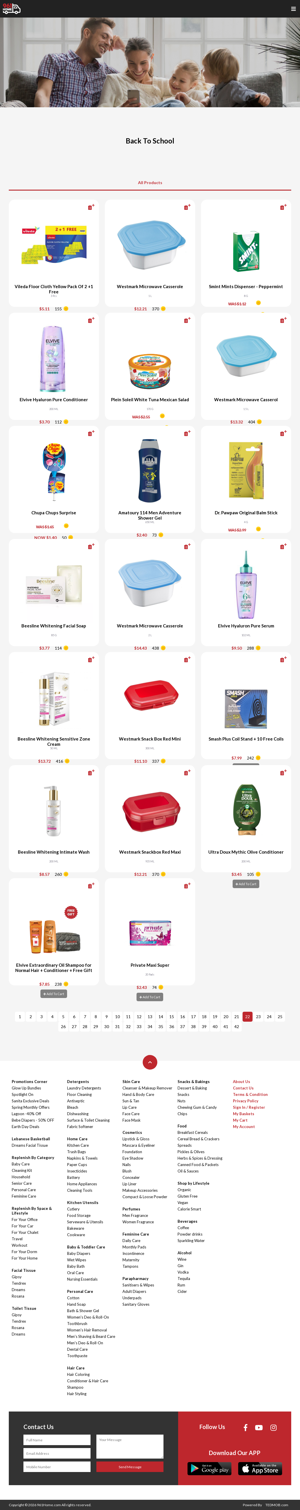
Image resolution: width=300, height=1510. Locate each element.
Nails (126, 1164)
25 (280, 1016)
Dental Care (77, 1349)
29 (95, 1026)
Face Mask (131, 1120)
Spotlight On (22, 1094)
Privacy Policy (245, 1101)
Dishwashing (77, 1113)
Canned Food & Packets (198, 1164)
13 (150, 1016)
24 (269, 1016)
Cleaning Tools (79, 1190)
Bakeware (75, 1228)
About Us (241, 1081)
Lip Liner (129, 1184)
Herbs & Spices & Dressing (200, 1158)
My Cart (240, 1120)
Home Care (77, 1139)
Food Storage (79, 1215)
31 (117, 1026)
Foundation (132, 1151)
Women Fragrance (138, 1222)
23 (258, 1016)
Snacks (183, 1094)
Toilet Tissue (24, 1308)
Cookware (76, 1234)
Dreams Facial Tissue (30, 1145)
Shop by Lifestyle (193, 1183)
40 (215, 1026)
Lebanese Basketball (31, 1139)
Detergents (78, 1081)
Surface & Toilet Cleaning (88, 1120)
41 (226, 1026)
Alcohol (185, 1252)
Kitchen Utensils (82, 1202)
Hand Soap (76, 1304)
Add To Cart (246, 884)
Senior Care (22, 1183)
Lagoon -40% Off (26, 1113)
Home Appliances (82, 1184)
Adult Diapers (134, 1291)
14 (160, 1016)
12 (139, 1016)
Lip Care (129, 1107)
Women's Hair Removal (87, 1330)
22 (247, 1016)
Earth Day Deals (25, 1126)
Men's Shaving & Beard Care (91, 1336)
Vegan (183, 1202)
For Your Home (25, 1258)
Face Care (130, 1113)
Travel (17, 1238)
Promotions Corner (29, 1081)
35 (160, 1026)
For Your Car (22, 1226)
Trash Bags (76, 1151)
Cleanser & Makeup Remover (147, 1088)
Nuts (181, 1101)
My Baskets (243, 1113)
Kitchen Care (78, 1145)
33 (139, 1026)
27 (74, 1026)
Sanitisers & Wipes (138, 1285)
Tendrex (19, 1283)
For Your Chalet (25, 1232)
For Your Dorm (24, 1251)
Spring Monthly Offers (31, 1107)
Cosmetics (132, 1132)
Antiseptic (75, 1101)
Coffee (183, 1227)
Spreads (185, 1145)
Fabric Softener (80, 1126)
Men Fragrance (135, 1215)
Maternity (130, 1260)
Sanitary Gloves (135, 1304)
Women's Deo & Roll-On (88, 1317)
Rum (181, 1285)
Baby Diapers (78, 1253)
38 (193, 1026)
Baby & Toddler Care (86, 1247)
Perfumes (131, 1209)
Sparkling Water (191, 1240)
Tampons (130, 1266)
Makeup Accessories (140, 1190)
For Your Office (25, 1219)
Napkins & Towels (82, 1158)
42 (236, 1026)
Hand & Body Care (138, 1094)
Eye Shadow (132, 1158)
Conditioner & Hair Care (87, 1380)
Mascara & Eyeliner (138, 1145)
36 (171, 1026)
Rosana (18, 1296)
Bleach (72, 1107)
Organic (184, 1189)
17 (193, 1016)
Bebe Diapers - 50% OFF (33, 1120)
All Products (150, 182)
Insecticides (77, 1171)
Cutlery (73, 1209)
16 (182, 1016)
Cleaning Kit (22, 1170)
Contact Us (243, 1088)
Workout (19, 1245)
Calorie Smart (189, 1209)
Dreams (18, 1289)
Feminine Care (24, 1196)
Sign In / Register (249, 1107)
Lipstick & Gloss (135, 1139)
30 (106, 1026)
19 (215, 1016)
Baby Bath (76, 1266)
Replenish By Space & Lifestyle (32, 1210)
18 (204, 1016)
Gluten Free (187, 1196)
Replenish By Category (33, 1157)
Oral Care (75, 1272)
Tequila (184, 1278)
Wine (182, 1259)
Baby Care (21, 1164)
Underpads (132, 1297)
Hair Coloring (78, 1374)
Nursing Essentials (82, 1279)
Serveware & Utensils (85, 1222)
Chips (182, 1113)
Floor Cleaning (79, 1094)
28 (85, 1026)
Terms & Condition (250, 1094)
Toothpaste (77, 1355)
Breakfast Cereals (193, 1132)
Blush (127, 1171)
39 (204, 1026)
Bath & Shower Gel (83, 1310)
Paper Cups (77, 1164)
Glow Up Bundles (26, 1088)
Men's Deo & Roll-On (85, 1343)
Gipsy (17, 1276)
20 (226, 1016)
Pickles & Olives (191, 1151)
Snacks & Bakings (194, 1081)
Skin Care (131, 1081)
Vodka (183, 1272)
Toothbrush (77, 1323)
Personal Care (24, 1189)
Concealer (131, 1177)
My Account (244, 1126)
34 (150, 1026)
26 (63, 1026)
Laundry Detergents (84, 1088)
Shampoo (75, 1387)
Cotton (73, 1297)
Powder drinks (190, 1234)
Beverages (187, 1221)
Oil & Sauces (188, 1171)
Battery (73, 1177)
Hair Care (76, 1368)
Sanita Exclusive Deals (30, 1101)
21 (236, 1016)
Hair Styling (76, 1393)
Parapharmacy (135, 1278)
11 (128, 1016)
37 (182, 1026)
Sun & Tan (130, 1101)
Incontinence (133, 1253)
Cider (182, 1291)
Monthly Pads (134, 1247)
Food (182, 1126)
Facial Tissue (24, 1270)
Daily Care (131, 1240)
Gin (180, 1265)
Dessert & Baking (192, 1088)
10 (117, 1016)
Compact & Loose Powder (144, 1196)
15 (171, 1016)
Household (21, 1177)
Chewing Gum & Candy (197, 1107)
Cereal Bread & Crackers (198, 1139)
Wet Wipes (76, 1260)
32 (128, 1026)
